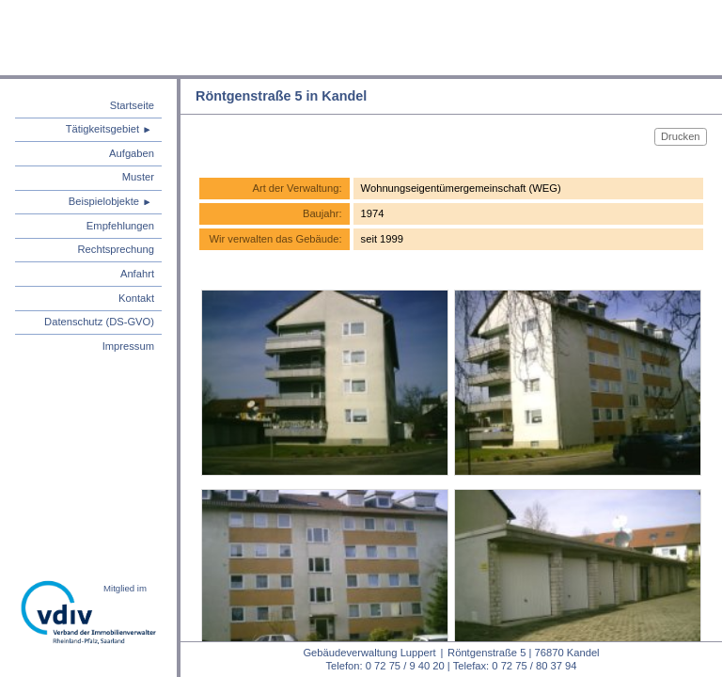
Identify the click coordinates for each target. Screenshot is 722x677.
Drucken (680, 136)
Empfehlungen (120, 225)
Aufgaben (131, 153)
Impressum (128, 346)
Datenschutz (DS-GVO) (99, 321)
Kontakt (136, 298)
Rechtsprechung (116, 249)
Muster (138, 176)
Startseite (132, 105)
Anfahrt (137, 273)
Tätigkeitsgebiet (102, 128)
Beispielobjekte (104, 201)
